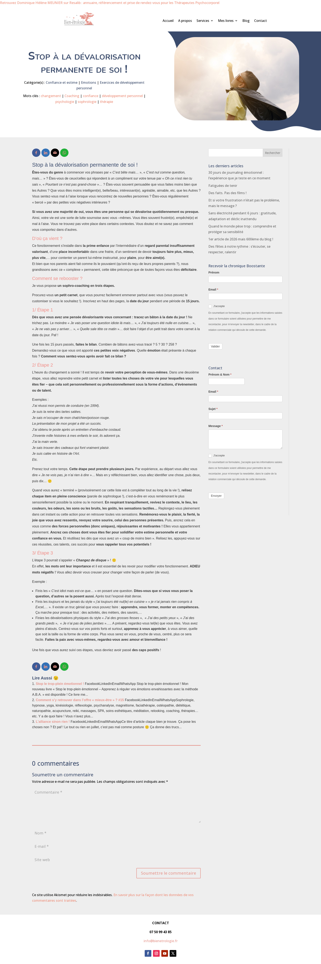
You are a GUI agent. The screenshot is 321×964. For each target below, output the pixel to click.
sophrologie (87, 101)
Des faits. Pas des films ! (227, 193)
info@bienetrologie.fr (161, 941)
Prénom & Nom (219, 374)
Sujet (213, 409)
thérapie (106, 101)
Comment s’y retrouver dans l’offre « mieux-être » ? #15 (80, 700)
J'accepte (216, 306)
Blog (246, 21)
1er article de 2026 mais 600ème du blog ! (240, 239)
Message (215, 426)
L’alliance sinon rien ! (53, 721)
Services (203, 21)
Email (213, 289)
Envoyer (216, 495)
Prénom (213, 272)
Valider (215, 346)
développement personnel (122, 96)
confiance (90, 96)
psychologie (64, 101)
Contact (260, 21)
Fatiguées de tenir (222, 185)
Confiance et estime (61, 82)
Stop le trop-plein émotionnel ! (60, 684)
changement (51, 96)
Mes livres (226, 21)
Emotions (88, 82)
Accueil (168, 21)
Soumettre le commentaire (168, 873)
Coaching (72, 96)
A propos (185, 21)
